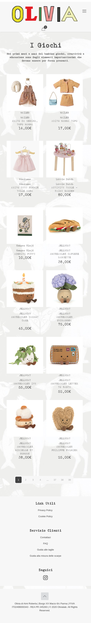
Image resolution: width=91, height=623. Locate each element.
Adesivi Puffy (24, 254)
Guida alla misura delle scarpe (45, 555)
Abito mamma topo (65, 121)
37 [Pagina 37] (55, 479)
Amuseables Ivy (25, 384)
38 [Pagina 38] (62, 479)
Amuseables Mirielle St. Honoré (25, 450)
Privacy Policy (45, 510)
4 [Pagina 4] (40, 479)
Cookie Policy (45, 516)
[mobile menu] (84, 11)
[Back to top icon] (45, 596)
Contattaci (45, 537)
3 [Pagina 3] (33, 479)
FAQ (45, 543)
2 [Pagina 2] (25, 479)
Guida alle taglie (45, 549)
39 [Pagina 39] (69, 479)
